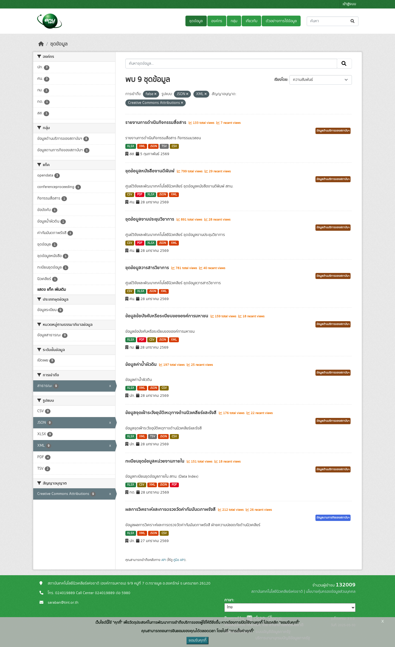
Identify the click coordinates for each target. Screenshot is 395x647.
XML (142, 146)
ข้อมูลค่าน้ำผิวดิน (141, 364)
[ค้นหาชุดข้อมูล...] (333, 21)
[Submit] (353, 21)
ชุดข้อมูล (196, 21)
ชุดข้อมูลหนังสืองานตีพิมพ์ (150, 171)
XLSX (130, 146)
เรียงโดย (280, 79)
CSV (174, 146)
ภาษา (228, 600)
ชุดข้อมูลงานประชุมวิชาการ (150, 219)
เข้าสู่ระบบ (349, 4)
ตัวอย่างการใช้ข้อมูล (281, 21)
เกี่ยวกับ (251, 21)
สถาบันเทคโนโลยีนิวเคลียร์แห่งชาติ (277, 591)
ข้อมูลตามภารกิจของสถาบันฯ (333, 518)
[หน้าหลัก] (41, 44)
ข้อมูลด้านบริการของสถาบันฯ (333, 131)
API (163, 559)
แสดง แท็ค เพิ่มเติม (51, 289)
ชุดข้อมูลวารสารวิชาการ (147, 267)
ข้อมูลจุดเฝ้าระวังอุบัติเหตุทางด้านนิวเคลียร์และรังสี (171, 412)
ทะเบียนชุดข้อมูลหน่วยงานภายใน (155, 461)
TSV (164, 146)
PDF (139, 194)
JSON (153, 146)
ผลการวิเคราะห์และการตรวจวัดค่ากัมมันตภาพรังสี (171, 509)
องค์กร (216, 21)
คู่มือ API (179, 559)
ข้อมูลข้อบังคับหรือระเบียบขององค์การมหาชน (167, 316)
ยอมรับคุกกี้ (197, 640)
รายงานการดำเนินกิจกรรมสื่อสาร (156, 122)
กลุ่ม (234, 21)
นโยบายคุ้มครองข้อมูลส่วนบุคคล (331, 591)
